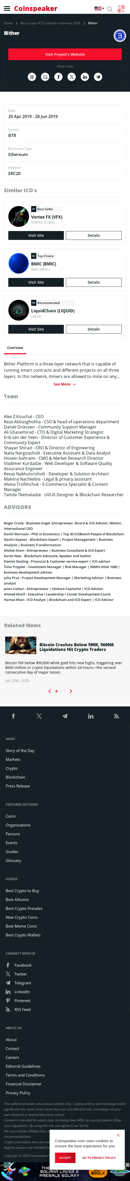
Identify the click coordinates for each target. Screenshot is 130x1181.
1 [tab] (57, 691)
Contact (12, 1048)
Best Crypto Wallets (23, 934)
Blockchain (15, 777)
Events (11, 842)
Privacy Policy (18, 1092)
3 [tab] (65, 691)
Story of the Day (20, 750)
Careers (12, 1057)
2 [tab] (61, 691)
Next (71, 691)
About (11, 1039)
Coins (11, 816)
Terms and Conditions (25, 1075)
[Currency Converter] (121, 9)
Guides (12, 851)
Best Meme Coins (21, 926)
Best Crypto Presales (24, 908)
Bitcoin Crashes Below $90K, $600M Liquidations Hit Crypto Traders (76, 647)
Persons (13, 833)
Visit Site (36, 235)
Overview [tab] (15, 347)
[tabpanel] (65, 660)
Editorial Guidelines (23, 1066)
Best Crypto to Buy (22, 890)
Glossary (13, 860)
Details (94, 235)
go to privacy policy (99, 1157)
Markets (13, 759)
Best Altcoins (17, 899)
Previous (49, 691)
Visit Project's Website (65, 54)
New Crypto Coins (22, 917)
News (10, 739)
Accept (65, 1157)
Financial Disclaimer (24, 1083)
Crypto (12, 768)
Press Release (18, 785)
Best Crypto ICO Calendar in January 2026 (50, 23)
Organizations (18, 825)
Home (8, 23)
